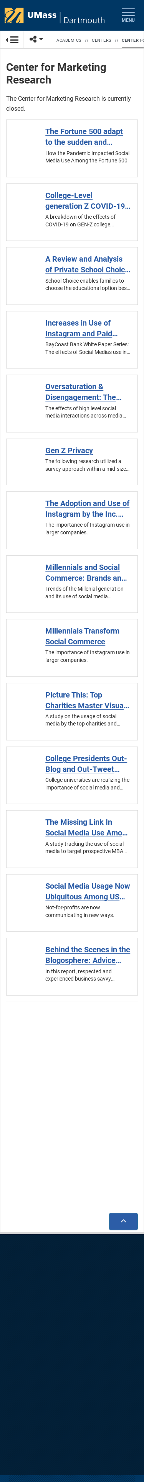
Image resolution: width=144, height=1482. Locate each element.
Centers (102, 40)
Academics (69, 40)
